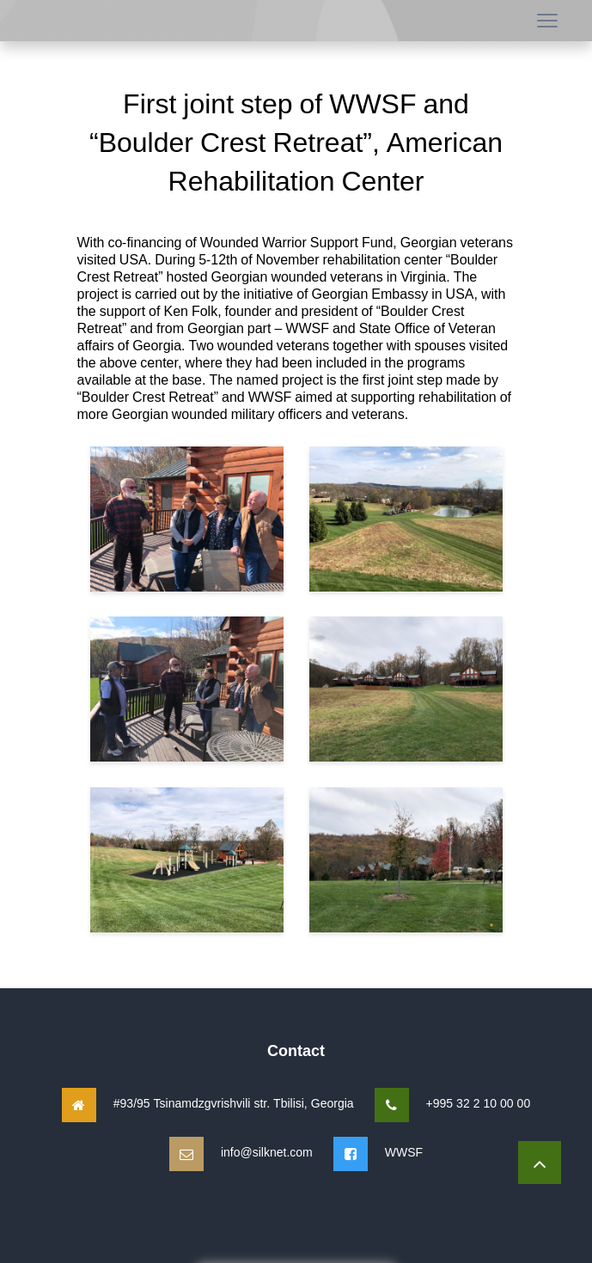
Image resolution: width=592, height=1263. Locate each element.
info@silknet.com (267, 1152)
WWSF (404, 1152)
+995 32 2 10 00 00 (478, 1103)
